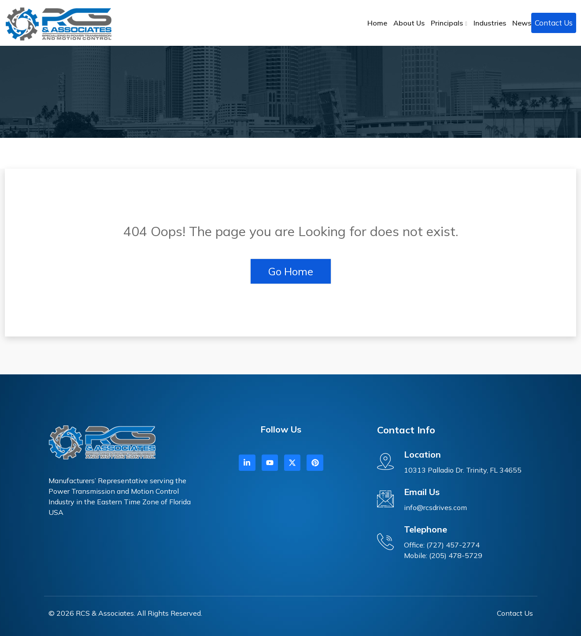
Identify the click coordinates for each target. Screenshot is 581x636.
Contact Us (554, 22)
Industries (490, 22)
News (521, 22)
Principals (447, 22)
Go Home (290, 271)
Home (377, 22)
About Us (409, 22)
